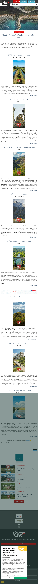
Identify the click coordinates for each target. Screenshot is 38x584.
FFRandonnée (9, 565)
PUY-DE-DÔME (19, 393)
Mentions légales (20, 565)
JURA (19, 299)
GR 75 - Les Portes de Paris (19, 344)
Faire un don (17, 1)
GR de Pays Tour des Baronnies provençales (19, 147)
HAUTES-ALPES (19, 196)
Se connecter (31, 1)
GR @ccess (9, 557)
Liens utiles (19, 574)
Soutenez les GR (19, 544)
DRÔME (19, 149)
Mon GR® (6, 3)
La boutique (24, 1)
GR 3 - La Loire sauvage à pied (19, 55)
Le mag (20, 557)
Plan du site (14, 565)
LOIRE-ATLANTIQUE (19, 57)
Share (18, 472)
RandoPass (21, 555)
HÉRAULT (19, 243)
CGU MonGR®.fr (26, 565)
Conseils (21, 559)
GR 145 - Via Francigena (19, 99)
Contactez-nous (19, 580)
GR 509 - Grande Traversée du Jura (19, 297)
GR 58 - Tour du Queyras (19, 194)
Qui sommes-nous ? (19, 577)
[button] (2, 581)
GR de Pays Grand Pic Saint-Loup (19, 241)
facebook (28, 440)
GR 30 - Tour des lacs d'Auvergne (19, 391)
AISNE (19, 101)
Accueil (8, 555)
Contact (30, 565)
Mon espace (9, 561)
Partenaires (19, 570)
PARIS (19, 346)
